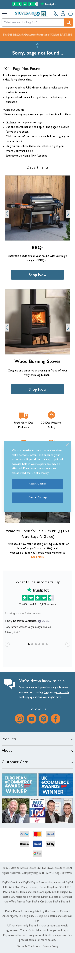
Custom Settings (37, 497)
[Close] (67, 444)
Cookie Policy (40, 473)
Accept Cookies (37, 484)
